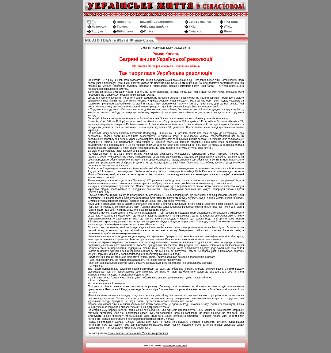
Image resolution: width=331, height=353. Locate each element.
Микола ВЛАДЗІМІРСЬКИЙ (175, 345)
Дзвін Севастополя (157, 21)
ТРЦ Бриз (229, 21)
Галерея (121, 26)
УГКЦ (226, 26)
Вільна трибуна (154, 26)
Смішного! (194, 31)
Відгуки (95, 31)
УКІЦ (189, 26)
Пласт (146, 31)
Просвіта (122, 21)
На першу (96, 26)
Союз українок (197, 21)
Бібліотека (123, 31)
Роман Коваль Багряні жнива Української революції (137, 333)
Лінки (226, 31)
